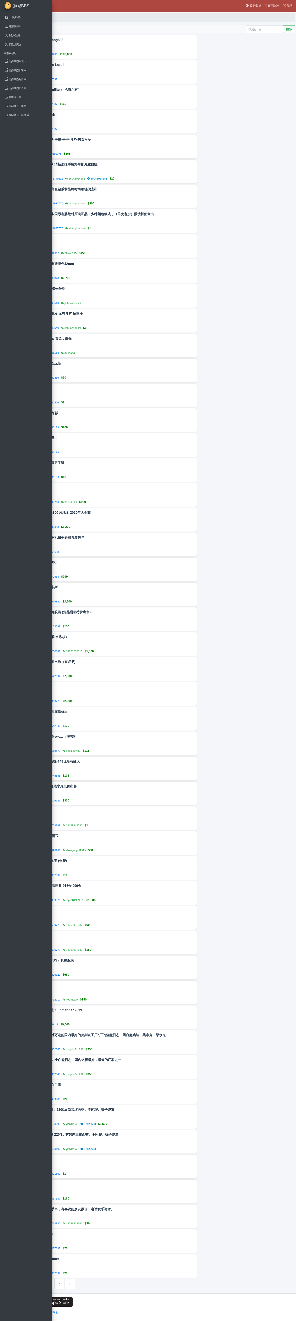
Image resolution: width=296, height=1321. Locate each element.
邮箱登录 (272, 5)
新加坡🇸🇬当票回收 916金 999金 (106, 886)
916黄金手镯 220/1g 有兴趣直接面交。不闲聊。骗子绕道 (125, 1134)
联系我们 (101, 1312)
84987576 (104, 203)
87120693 (101, 1124)
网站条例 (87, 1312)
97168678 (101, 750)
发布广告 (62, 29)
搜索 (289, 29)
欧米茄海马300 (94, 562)
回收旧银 (90, 388)
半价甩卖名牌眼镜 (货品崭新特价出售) (111, 612)
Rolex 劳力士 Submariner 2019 (107, 1010)
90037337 (98, 79)
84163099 (101, 626)
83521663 (101, 1173)
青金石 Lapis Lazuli (98, 65)
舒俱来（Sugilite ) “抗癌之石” (105, 89)
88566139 (100, 427)
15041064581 (146, 178)
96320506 (100, 402)
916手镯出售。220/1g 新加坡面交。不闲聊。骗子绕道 (123, 1109)
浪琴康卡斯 (91, 487)
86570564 (100, 576)
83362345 (101, 1049)
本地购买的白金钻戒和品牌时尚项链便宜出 (114, 189)
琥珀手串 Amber (95, 1259)
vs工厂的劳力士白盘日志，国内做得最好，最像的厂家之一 (126, 1060)
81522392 (101, 676)
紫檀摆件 (90, 910)
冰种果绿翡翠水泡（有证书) (103, 662)
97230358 (100, 526)
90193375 (103, 153)
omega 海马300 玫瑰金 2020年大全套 (111, 512)
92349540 (100, 303)
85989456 (100, 377)
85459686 (101, 1099)
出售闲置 (90, 1159)
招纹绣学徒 (91, 811)
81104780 (98, 54)
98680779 (101, 924)
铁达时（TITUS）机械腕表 (103, 960)
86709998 (101, 825)
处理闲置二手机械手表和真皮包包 (108, 537)
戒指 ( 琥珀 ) (92, 1234)
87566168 (100, 352)
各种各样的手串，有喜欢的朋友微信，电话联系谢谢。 (123, 1209)
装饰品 (88, 239)
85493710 (100, 502)
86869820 (100, 278)
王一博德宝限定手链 (98, 463)
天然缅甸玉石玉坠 (96, 363)
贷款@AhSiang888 (97, 40)
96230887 (101, 651)
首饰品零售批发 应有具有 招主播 (107, 313)
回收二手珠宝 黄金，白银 (102, 338)
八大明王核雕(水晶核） (100, 637)
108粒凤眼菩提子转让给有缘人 (106, 761)
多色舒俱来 (91, 1184)
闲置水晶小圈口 (95, 438)
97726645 (101, 800)
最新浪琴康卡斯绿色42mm (103, 264)
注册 (288, 5)
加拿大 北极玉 (93, 114)
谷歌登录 (253, 5)
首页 (61, 17)
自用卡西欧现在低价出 (100, 711)
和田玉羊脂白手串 (96, 1085)
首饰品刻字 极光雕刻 (98, 288)
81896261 (101, 850)
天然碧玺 (90, 985)
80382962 (100, 253)
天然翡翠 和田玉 (95, 836)
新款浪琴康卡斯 (95, 587)
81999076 (101, 900)
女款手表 (90, 686)
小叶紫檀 (90, 935)
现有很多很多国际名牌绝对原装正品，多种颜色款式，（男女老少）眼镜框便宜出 (143, 214)
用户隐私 (73, 1312)
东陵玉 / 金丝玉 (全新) (99, 861)
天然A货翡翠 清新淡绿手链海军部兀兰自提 (114, 164)
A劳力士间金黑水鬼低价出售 (104, 786)
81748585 (101, 775)
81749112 (104, 178)
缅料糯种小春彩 (95, 413)
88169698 (100, 552)
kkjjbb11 (100, 1024)
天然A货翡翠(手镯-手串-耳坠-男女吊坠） (113, 139)
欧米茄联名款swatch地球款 (103, 736)
